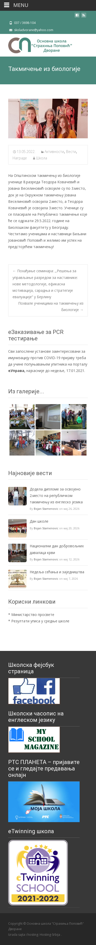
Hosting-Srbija (50, 934)
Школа (41, 158)
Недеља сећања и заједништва (57, 571)
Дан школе (39, 521)
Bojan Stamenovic (46, 509)
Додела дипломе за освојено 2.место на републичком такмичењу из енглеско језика (56, 495)
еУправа (16, 370)
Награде (20, 158)
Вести (71, 151)
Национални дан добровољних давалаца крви (57, 549)
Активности (54, 151)
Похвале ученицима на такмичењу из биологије (50, 306)
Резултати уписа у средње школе (40, 621)
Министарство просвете (32, 614)
